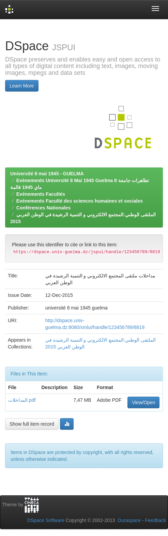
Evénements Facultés (40, 194)
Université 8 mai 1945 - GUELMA (47, 173)
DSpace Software (45, 520)
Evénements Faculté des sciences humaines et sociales (79, 201)
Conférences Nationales (43, 207)
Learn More (22, 85)
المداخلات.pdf (21, 400)
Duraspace (129, 520)
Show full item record (32, 424)
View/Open (143, 402)
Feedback (155, 520)
